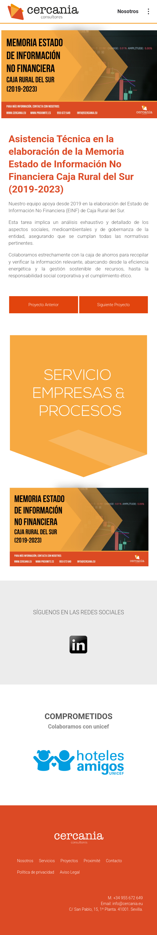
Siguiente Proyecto (113, 304)
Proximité (92, 860)
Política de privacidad (35, 872)
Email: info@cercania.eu (122, 903)
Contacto (114, 860)
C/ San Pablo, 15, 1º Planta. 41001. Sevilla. (106, 909)
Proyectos (69, 860)
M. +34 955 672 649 (125, 898)
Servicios (47, 860)
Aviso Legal (70, 872)
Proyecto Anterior (43, 304)
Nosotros (127, 11)
